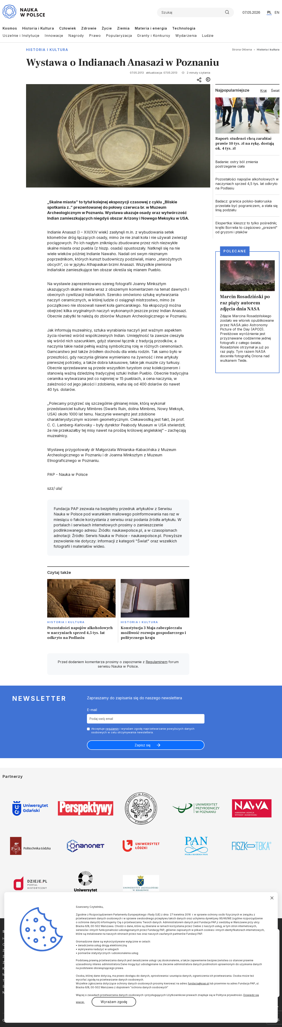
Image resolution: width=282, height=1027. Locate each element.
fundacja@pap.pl (198, 983)
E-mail (92, 710)
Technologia (183, 28)
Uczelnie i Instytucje (21, 35)
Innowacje (54, 35)
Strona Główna (242, 49)
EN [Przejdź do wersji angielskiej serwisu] (277, 12)
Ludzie (208, 35)
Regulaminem (156, 662)
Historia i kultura (47, 50)
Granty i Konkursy (153, 35)
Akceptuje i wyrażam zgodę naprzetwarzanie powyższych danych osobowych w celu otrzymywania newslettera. (142, 730)
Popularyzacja (119, 35)
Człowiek (67, 28)
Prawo (95, 35)
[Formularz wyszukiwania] (195, 12)
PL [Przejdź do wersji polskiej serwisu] (269, 12)
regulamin (112, 728)
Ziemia (123, 28)
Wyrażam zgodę (114, 1002)
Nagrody (76, 35)
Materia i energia (151, 28)
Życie (107, 28)
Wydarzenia (186, 35)
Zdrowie (89, 28)
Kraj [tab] (263, 90)
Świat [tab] (275, 90)
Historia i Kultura (38, 28)
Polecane (234, 251)
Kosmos (10, 28)
